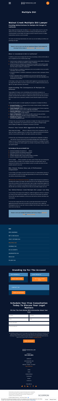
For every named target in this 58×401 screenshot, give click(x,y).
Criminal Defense (28, 374)
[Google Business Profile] (36, 386)
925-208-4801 (29, 355)
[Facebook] (33, 386)
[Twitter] (30, 386)
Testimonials (29, 376)
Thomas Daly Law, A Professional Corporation (19, 179)
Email (31, 319)
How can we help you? (13, 326)
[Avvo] (22, 386)
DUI (29, 30)
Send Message (29, 341)
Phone (10, 319)
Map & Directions (29, 366)
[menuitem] (29, 232)
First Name (11, 315)
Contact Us (29, 380)
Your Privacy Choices (24, 397)
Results (29, 378)
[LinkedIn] (27, 386)
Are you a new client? (13, 322)
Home (29, 371)
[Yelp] (24, 386)
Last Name (32, 315)
